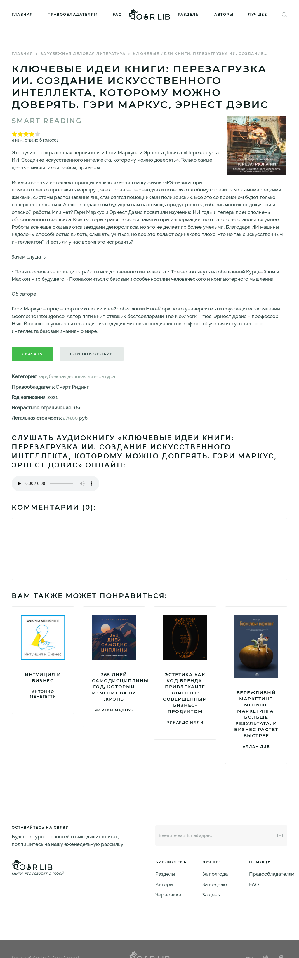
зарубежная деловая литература (83, 53)
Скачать (32, 354)
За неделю (214, 884)
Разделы (189, 14)
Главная (22, 14)
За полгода (215, 874)
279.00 (70, 418)
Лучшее (257, 14)
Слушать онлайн (91, 354)
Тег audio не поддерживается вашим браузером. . (55, 483)
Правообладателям (73, 14)
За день (211, 895)
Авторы (223, 14)
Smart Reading (47, 121)
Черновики (168, 895)
